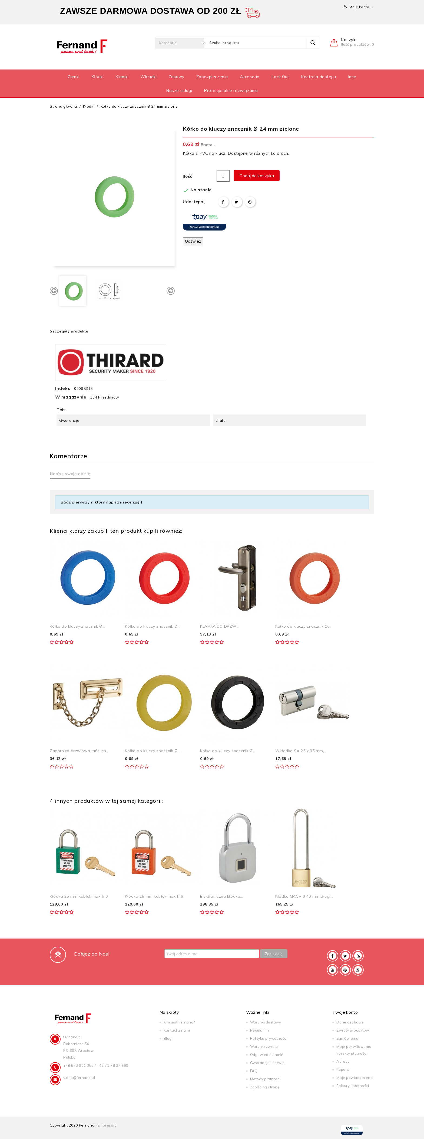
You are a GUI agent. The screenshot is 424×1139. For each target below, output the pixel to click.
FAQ (254, 1071)
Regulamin (259, 1030)
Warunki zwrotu (264, 1046)
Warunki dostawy (265, 1022)
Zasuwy (176, 76)
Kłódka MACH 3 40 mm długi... (304, 896)
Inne (352, 76)
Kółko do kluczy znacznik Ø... (77, 626)
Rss (358, 956)
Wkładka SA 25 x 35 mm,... (301, 750)
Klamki (122, 76)
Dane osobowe (350, 1022)
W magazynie (71, 397)
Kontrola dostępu (318, 76)
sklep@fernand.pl (79, 1077)
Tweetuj (237, 202)
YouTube (332, 970)
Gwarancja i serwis (267, 1063)
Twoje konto (345, 1012)
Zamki (74, 76)
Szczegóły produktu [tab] (69, 331)
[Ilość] (223, 176)
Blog (168, 1038)
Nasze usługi (179, 90)
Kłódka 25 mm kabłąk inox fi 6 (79, 896)
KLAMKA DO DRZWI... (220, 626)
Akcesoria (250, 76)
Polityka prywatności (268, 1038)
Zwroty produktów (352, 1030)
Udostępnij (223, 202)
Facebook (332, 956)
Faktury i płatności (352, 1086)
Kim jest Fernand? (179, 1022)
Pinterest (250, 202)
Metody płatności (265, 1079)
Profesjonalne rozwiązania (231, 90)
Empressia (107, 1125)
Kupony (343, 1069)
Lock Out (280, 76)
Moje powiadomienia (354, 1077)
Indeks (62, 388)
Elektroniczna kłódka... (221, 896)
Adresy (342, 1061)
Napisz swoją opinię (70, 473)
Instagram (358, 970)
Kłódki (97, 76)
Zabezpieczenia (212, 76)
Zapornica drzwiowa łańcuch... (79, 750)
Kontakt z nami (177, 1030)
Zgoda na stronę (265, 1087)
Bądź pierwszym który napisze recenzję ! (101, 502)
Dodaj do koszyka (256, 175)
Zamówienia (347, 1038)
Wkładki (148, 76)
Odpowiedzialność (266, 1054)
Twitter (345, 956)
